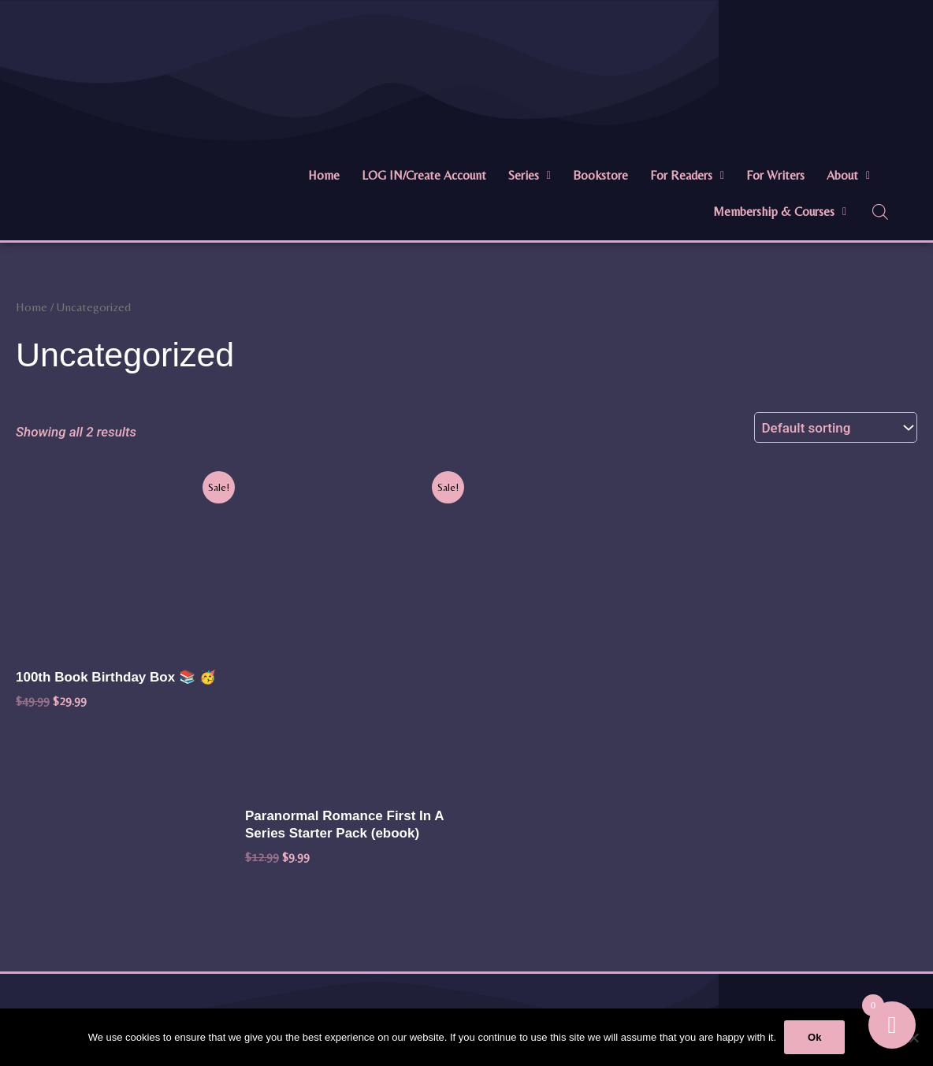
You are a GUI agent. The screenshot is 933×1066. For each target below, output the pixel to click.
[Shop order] (835, 427)
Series (529, 175)
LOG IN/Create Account (424, 175)
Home (324, 175)
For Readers (687, 175)
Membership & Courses (779, 211)
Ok (814, 1037)
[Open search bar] (880, 212)
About (848, 175)
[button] (529, 176)
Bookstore (600, 175)
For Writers (775, 175)
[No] (913, 1038)
